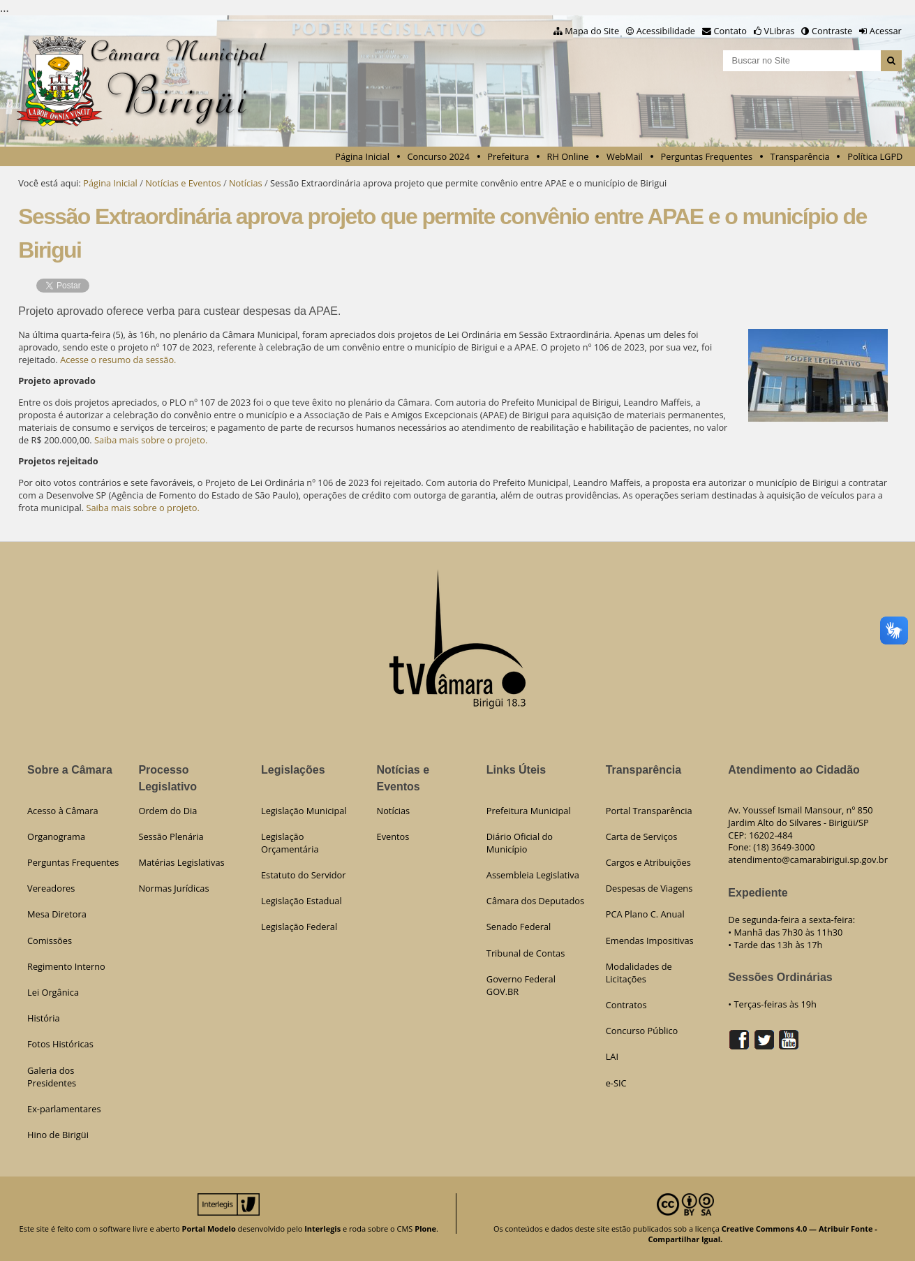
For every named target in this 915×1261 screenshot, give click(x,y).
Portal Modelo (209, 1228)
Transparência (800, 156)
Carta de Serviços (642, 836)
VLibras (779, 30)
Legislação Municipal (304, 810)
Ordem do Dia (167, 810)
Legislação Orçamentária (290, 842)
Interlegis (322, 1228)
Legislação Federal (299, 926)
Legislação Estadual (301, 900)
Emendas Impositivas (650, 940)
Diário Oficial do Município (519, 842)
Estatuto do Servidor (303, 875)
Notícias (245, 183)
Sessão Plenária (170, 836)
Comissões (49, 940)
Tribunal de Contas (525, 953)
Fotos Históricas (60, 1044)
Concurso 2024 (439, 156)
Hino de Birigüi (58, 1134)
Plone (425, 1228)
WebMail (625, 156)
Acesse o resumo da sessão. (118, 359)
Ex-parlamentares (64, 1109)
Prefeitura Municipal (528, 810)
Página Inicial (362, 156)
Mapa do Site (592, 30)
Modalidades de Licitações (639, 972)
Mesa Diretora (57, 914)
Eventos (393, 836)
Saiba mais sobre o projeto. (150, 440)
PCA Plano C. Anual (645, 914)
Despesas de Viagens (649, 888)
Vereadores (51, 888)
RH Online (568, 156)
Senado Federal (518, 926)
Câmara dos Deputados (535, 900)
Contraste (832, 30)
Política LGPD (874, 156)
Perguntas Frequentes (706, 156)
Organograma (56, 836)
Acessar (886, 30)
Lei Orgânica (53, 992)
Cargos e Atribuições (648, 862)
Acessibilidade (666, 30)
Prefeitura (508, 156)
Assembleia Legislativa (532, 875)
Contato (730, 30)
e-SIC (616, 1083)
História (43, 1018)
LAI (612, 1056)
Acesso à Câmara (62, 810)
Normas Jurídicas (173, 888)
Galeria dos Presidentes (51, 1076)
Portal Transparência (649, 810)
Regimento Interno (66, 966)
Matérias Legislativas (181, 862)
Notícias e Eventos (183, 183)
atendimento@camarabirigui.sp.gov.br (808, 859)
